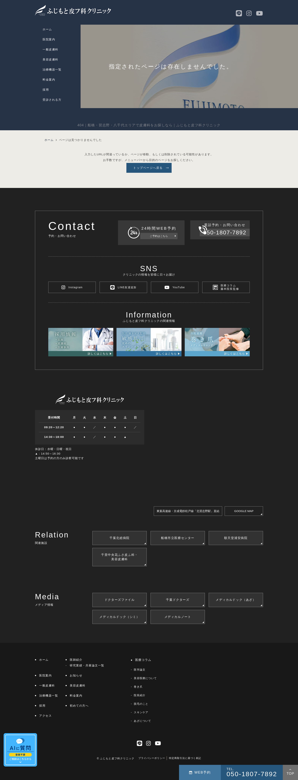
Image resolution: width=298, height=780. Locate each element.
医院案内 (49, 39)
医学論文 (139, 669)
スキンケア (141, 712)
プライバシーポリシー (151, 758)
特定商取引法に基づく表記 (185, 758)
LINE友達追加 (123, 287)
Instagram (72, 287)
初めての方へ (79, 705)
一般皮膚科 (50, 49)
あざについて (142, 720)
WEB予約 (200, 772)
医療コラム (143, 659)
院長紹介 (139, 695)
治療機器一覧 (52, 69)
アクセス (45, 715)
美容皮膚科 (50, 59)
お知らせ (76, 675)
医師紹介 (76, 659)
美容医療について (145, 678)
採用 (46, 89)
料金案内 (49, 79)
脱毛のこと (141, 703)
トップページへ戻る (148, 167)
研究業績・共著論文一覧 (87, 665)
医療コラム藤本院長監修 (230, 287)
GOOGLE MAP (244, 511)
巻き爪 (138, 686)
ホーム (47, 29)
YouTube (175, 287)
